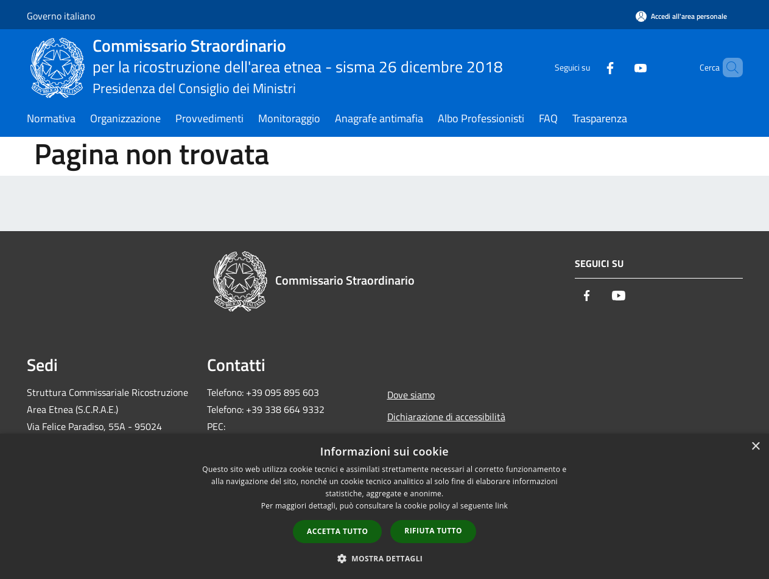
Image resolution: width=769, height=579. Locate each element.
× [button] (755, 446)
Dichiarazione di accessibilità (446, 416)
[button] (384, 558)
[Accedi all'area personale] (681, 16)
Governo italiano (61, 16)
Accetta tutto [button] (337, 531)
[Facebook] (589, 67)
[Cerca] (728, 67)
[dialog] (384, 506)
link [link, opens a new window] (501, 506)
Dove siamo (411, 394)
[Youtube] (620, 67)
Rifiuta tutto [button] (433, 530)
